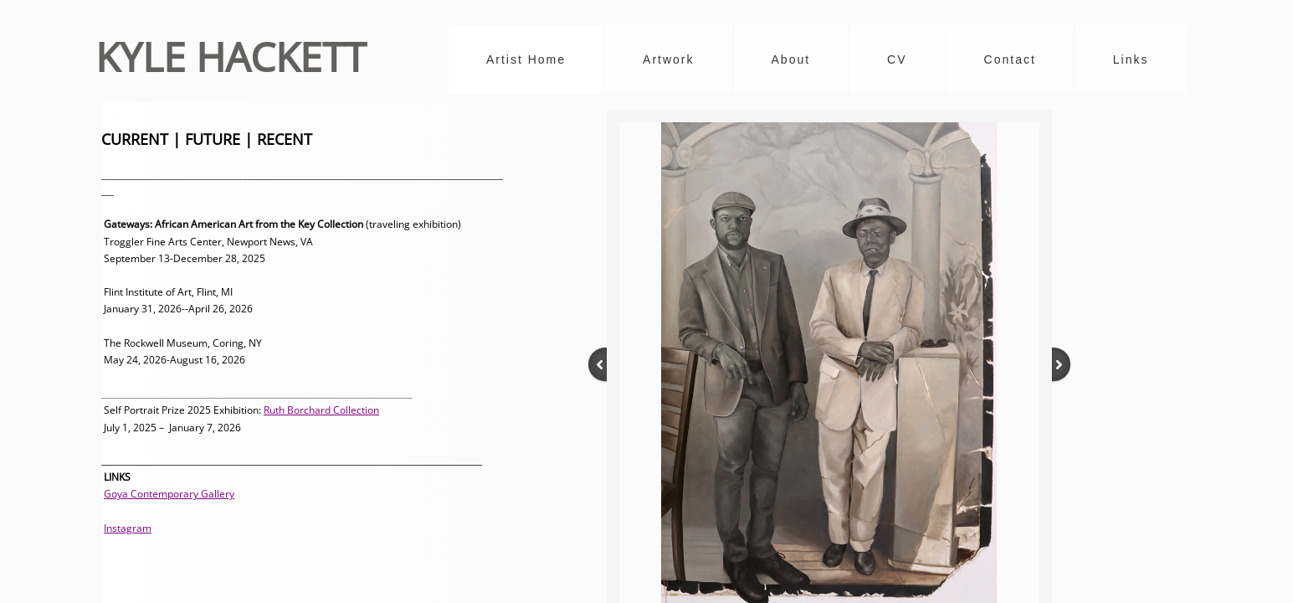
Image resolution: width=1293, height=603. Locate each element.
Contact (1010, 59)
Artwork (668, 59)
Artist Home (526, 59)
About (791, 59)
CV (896, 59)
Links (1131, 59)
